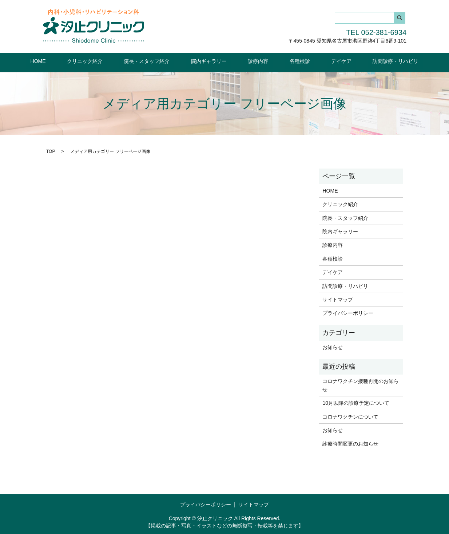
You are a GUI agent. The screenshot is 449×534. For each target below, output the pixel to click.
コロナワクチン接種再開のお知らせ (360, 385)
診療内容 (253, 61)
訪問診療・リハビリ (364, 61)
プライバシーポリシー (347, 313)
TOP (50, 150)
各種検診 (286, 61)
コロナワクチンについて (350, 416)
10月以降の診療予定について (355, 403)
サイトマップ (337, 299)
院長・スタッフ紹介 (160, 61)
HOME (69, 61)
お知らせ (332, 347)
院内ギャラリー (213, 61)
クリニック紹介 (107, 61)
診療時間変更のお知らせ (350, 443)
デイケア (319, 61)
